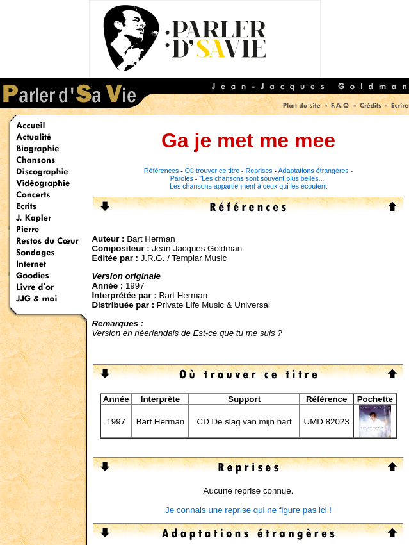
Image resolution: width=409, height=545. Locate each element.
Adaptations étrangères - (315, 170)
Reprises (259, 170)
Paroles (181, 178)
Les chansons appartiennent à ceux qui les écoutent (248, 186)
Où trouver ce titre (212, 170)
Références (161, 170)
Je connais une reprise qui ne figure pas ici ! (248, 510)
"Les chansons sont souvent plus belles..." (262, 178)
